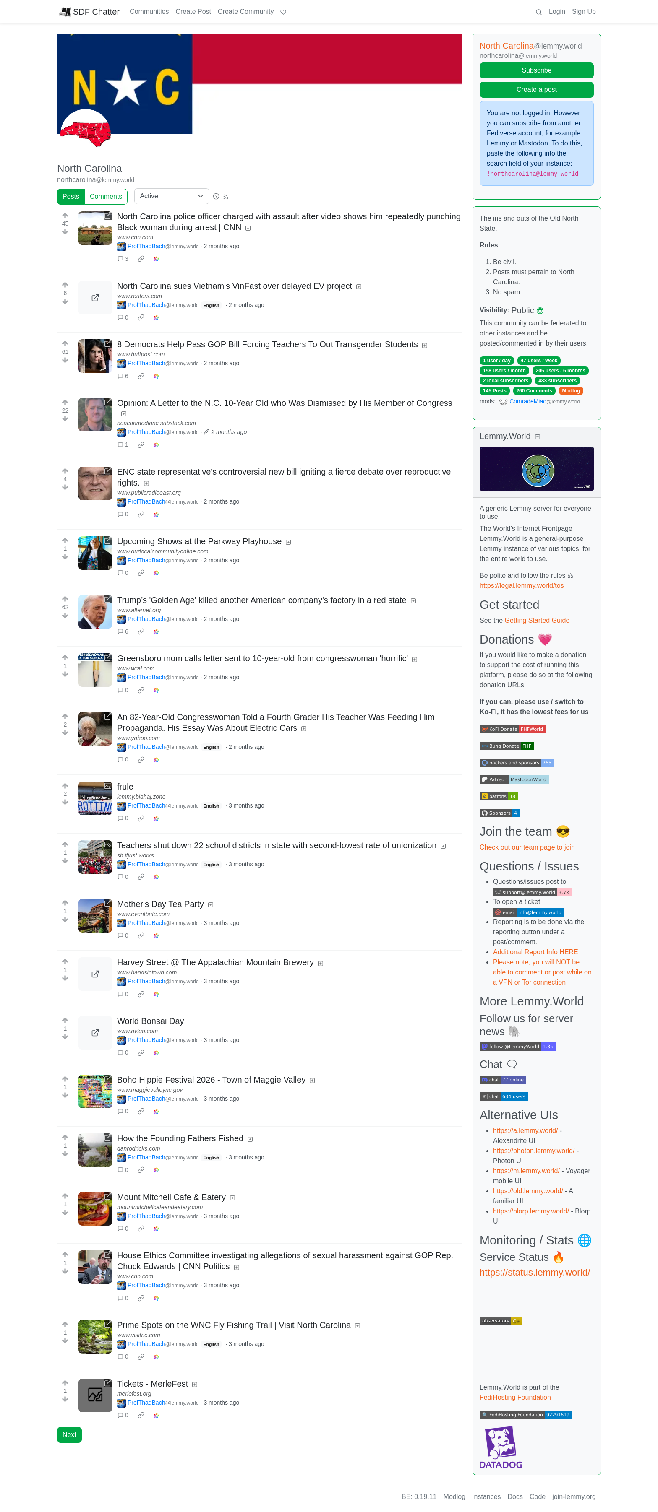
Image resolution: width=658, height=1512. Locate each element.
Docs (515, 1496)
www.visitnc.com (138, 1335)
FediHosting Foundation (515, 1397)
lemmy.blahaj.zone (141, 796)
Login (557, 11)
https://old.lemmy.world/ (528, 1191)
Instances (486, 1496)
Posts (71, 196)
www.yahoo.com (138, 738)
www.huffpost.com (141, 354)
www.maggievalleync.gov (150, 1089)
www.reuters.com (139, 296)
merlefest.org (134, 1393)
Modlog (571, 391)
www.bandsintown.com (147, 972)
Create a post (537, 89)
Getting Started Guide (537, 620)
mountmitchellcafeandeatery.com (160, 1207)
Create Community (246, 11)
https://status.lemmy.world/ (535, 1272)
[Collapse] (537, 437)
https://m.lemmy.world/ (526, 1170)
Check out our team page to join (527, 847)
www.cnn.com (135, 237)
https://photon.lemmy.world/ (533, 1150)
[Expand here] (95, 798)
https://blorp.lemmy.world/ (531, 1211)
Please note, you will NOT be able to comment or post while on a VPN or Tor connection (542, 972)
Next (69, 1434)
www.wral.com (135, 668)
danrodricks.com (138, 1148)
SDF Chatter (89, 11)
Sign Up (584, 11)
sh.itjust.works (135, 855)
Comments (106, 196)
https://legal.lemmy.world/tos (522, 585)
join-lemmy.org (574, 1496)
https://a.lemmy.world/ (525, 1130)
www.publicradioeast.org (149, 492)
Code (538, 1496)
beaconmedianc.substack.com (156, 423)
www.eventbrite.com (143, 914)
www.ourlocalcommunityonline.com (163, 551)
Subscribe (536, 70)
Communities (149, 11)
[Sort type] (171, 196)
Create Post (193, 11)
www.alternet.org (139, 610)
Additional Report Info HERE (535, 952)
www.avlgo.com (137, 1031)
